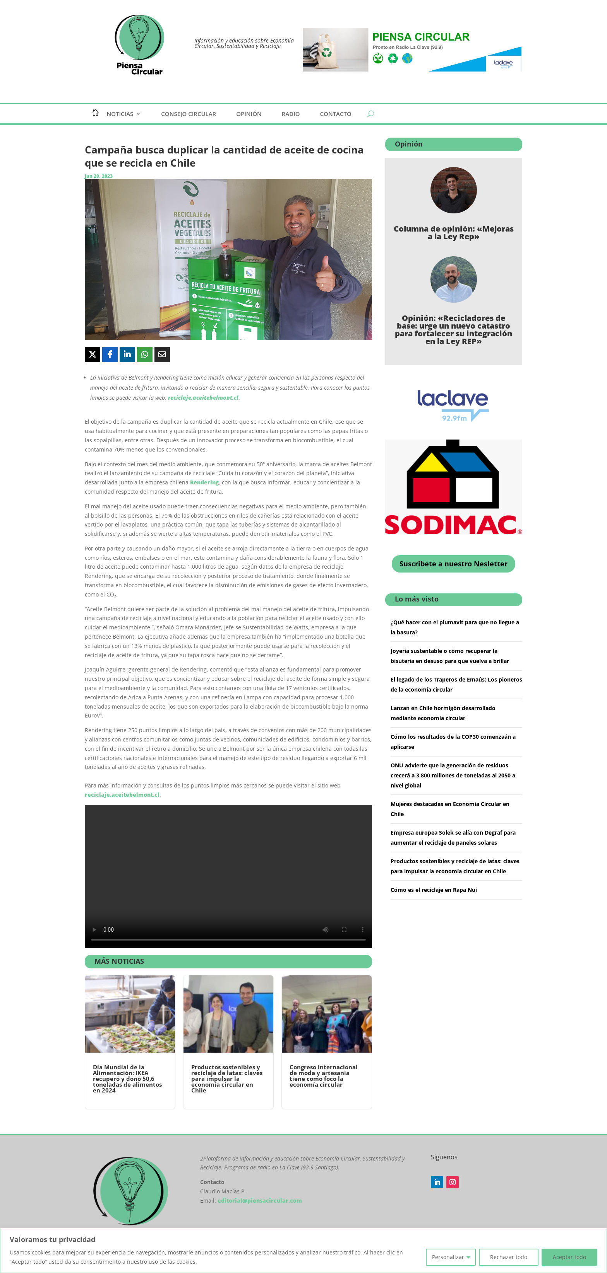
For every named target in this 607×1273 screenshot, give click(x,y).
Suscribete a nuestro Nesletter (454, 563)
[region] (303, 1250)
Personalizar (448, 1257)
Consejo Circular (188, 114)
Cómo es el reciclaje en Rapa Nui (434, 889)
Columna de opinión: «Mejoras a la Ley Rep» (454, 232)
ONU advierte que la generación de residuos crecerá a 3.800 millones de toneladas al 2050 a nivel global (453, 775)
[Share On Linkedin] (127, 354)
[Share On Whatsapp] (145, 354)
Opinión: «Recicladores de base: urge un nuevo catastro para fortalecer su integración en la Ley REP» (453, 329)
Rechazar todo (508, 1257)
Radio (291, 114)
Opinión (249, 114)
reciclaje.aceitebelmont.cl (203, 397)
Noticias (120, 114)
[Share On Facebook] (110, 354)
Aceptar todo (569, 1257)
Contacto (336, 114)
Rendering (204, 482)
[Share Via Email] (162, 354)
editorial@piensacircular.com (260, 1200)
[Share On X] (92, 354)
